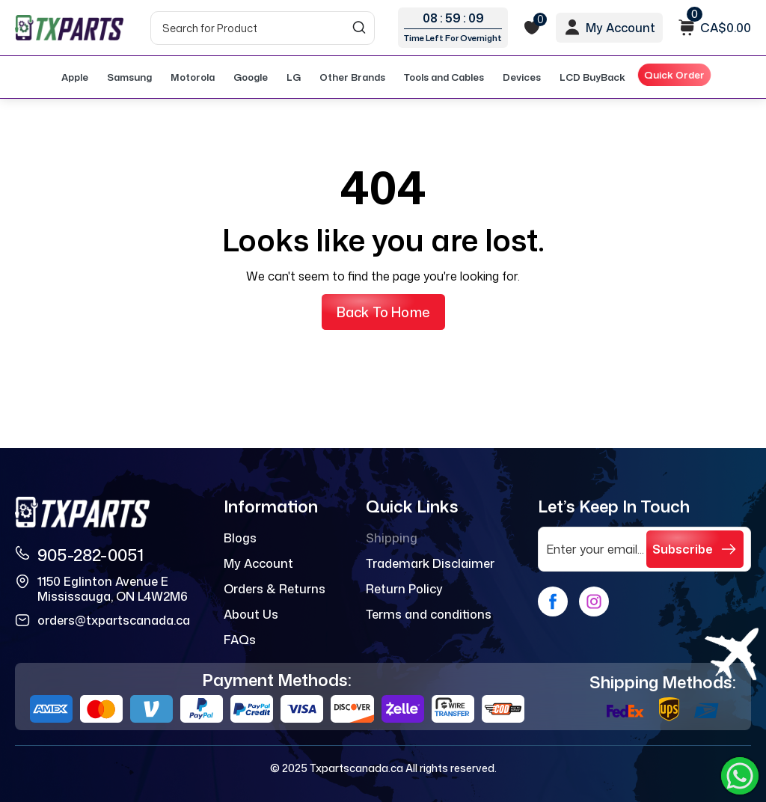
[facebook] (553, 601)
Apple (74, 77)
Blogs (240, 537)
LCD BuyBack (592, 77)
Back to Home (383, 312)
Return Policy (404, 588)
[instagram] (594, 601)
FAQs (240, 639)
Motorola (193, 77)
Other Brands (352, 77)
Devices (522, 77)
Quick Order (674, 75)
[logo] (69, 27)
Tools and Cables (444, 77)
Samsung (129, 77)
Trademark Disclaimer (430, 563)
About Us (251, 614)
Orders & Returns (274, 588)
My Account (258, 563)
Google (250, 77)
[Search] (262, 28)
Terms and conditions (428, 614)
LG (294, 77)
